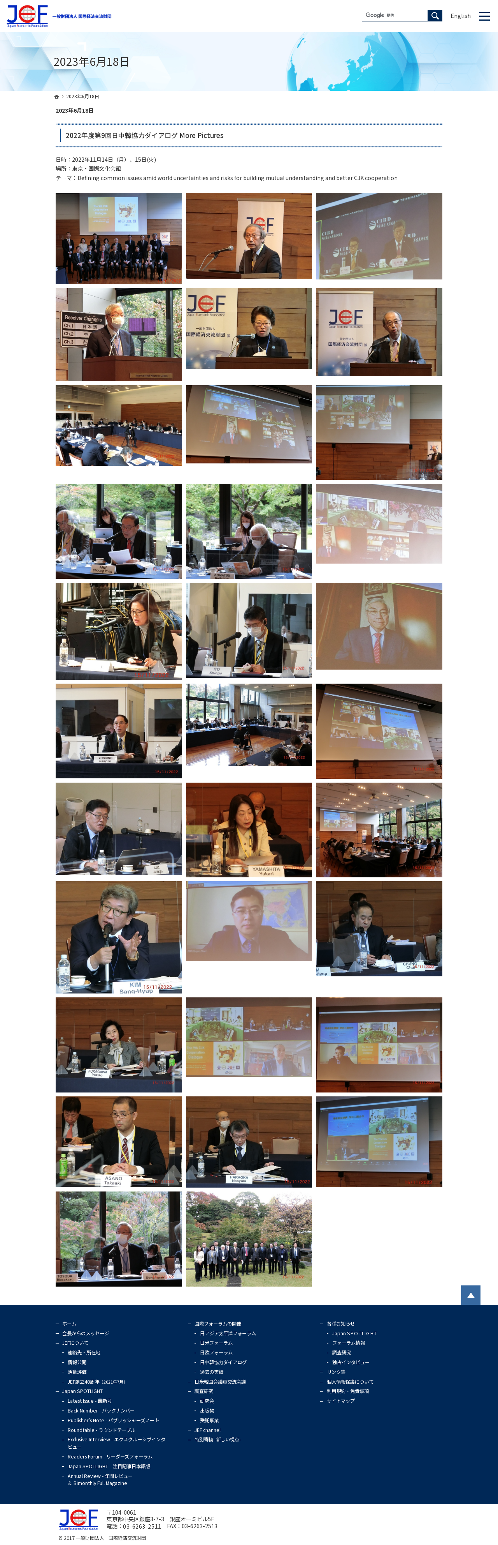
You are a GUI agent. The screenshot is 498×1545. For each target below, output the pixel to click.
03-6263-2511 (142, 1526)
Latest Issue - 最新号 (90, 1400)
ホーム (69, 1323)
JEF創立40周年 (98, 1381)
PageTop (470, 1295)
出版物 (207, 1410)
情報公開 (77, 1362)
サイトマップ (341, 1400)
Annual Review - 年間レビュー (100, 1480)
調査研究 (204, 1391)
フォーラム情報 (348, 1342)
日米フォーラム (216, 1342)
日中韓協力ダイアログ (223, 1362)
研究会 (207, 1400)
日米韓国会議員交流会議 (220, 1381)
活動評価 (77, 1371)
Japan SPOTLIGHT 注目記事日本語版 (109, 1466)
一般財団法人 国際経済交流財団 (111, 1537)
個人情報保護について (350, 1381)
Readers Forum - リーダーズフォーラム (110, 1456)
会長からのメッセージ (85, 1333)
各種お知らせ (341, 1323)
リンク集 (336, 1371)
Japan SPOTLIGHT (82, 1391)
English (461, 15)
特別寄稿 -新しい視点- (218, 1439)
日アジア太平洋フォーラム (228, 1333)
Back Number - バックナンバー (101, 1410)
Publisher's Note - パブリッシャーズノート (113, 1420)
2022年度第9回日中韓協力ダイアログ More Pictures (145, 135)
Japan (354, 1333)
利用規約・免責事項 (348, 1391)
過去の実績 (211, 1371)
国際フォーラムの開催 (218, 1323)
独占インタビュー (351, 1362)
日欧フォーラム (216, 1352)
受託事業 (209, 1420)
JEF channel (208, 1430)
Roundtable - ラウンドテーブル (101, 1430)
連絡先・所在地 (84, 1352)
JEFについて (75, 1342)
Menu (484, 16)
